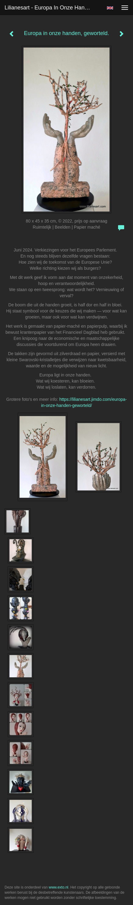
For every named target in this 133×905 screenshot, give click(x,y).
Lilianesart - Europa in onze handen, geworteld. (50, 8)
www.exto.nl (58, 887)
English (109, 8)
